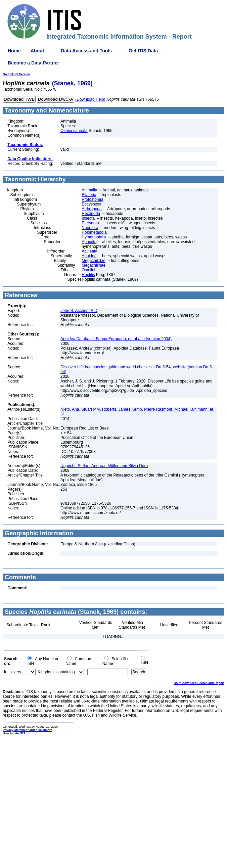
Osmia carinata (74, 130)
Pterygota (90, 223)
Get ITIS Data (143, 50)
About (37, 50)
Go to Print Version (16, 74)
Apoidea (89, 256)
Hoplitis (88, 274)
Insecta (88, 218)
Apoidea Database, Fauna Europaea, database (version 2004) (116, 338)
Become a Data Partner (33, 62)
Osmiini (88, 270)
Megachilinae (93, 265)
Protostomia (92, 199)
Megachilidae (93, 260)
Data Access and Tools (86, 50)
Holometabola (94, 232)
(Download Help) (90, 99)
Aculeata (89, 251)
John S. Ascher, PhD (78, 310)
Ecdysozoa (91, 204)
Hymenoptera (94, 237)
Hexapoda (91, 213)
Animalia (89, 190)
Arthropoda (91, 209)
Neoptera (90, 227)
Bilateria (89, 194)
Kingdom (45, 672)
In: (6, 672)
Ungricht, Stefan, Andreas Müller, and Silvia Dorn (104, 465)
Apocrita (89, 241)
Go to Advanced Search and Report (199, 683)
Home (14, 50)
